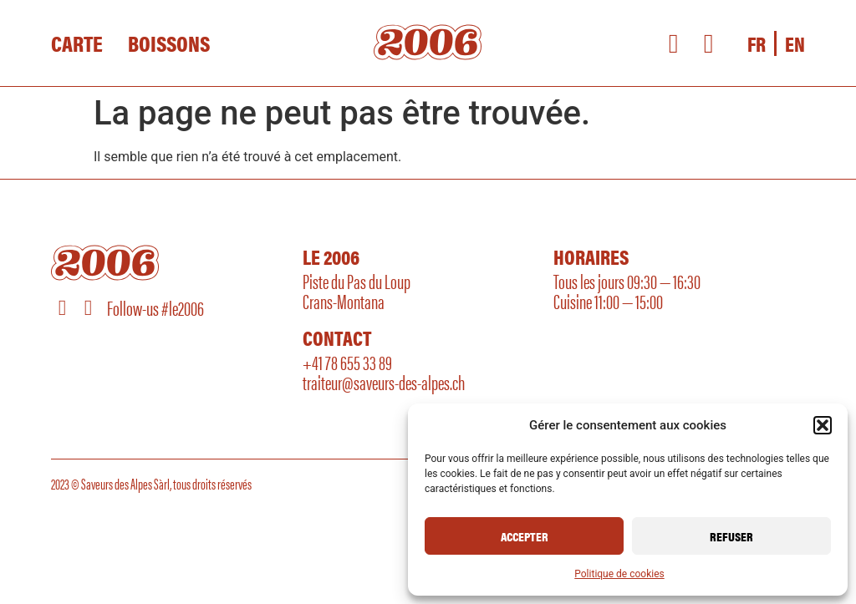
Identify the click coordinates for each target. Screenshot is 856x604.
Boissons (169, 43)
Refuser (731, 536)
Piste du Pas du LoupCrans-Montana (356, 290)
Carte (77, 43)
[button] (822, 425)
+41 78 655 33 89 (347, 362)
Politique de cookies (619, 574)
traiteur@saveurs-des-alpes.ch (384, 382)
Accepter (524, 536)
